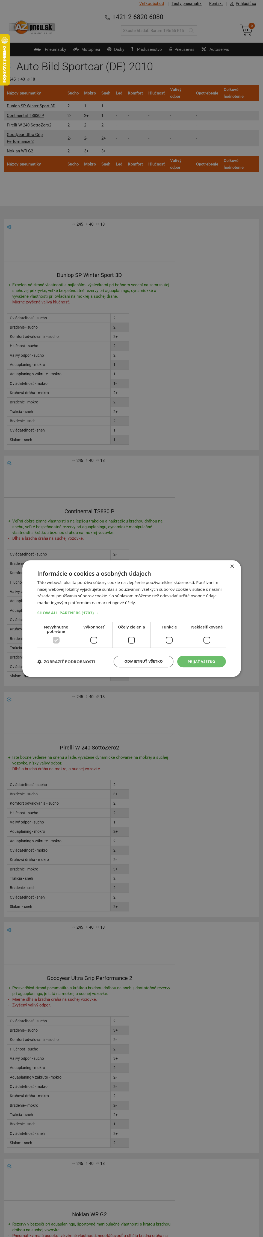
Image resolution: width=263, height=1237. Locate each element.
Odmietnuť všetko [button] (141, 661)
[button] (131, 612)
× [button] (232, 566)
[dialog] (131, 618)
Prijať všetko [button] (200, 661)
